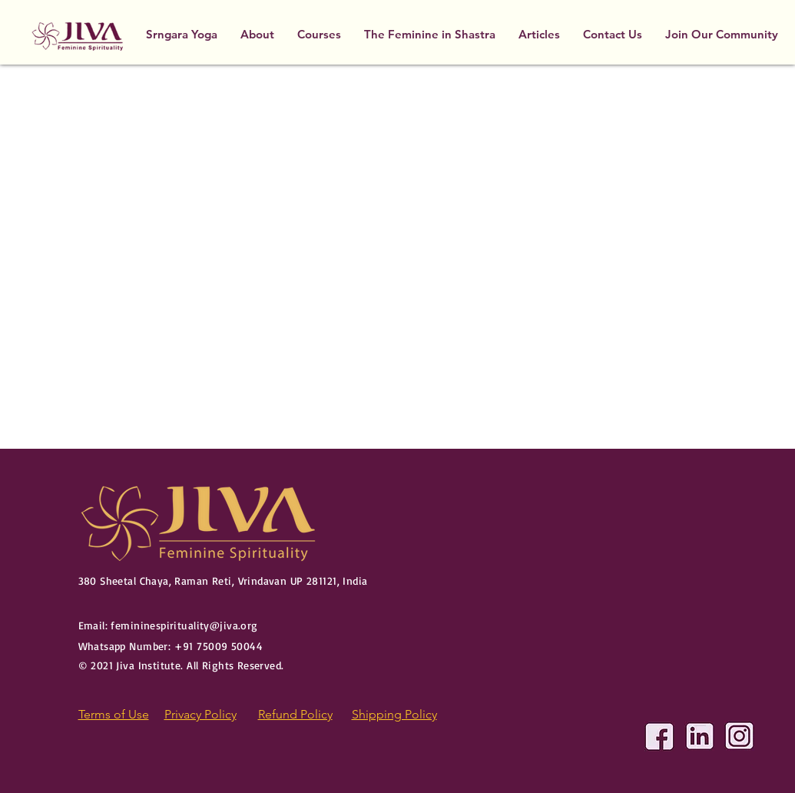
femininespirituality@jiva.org (184, 625)
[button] (319, 34)
